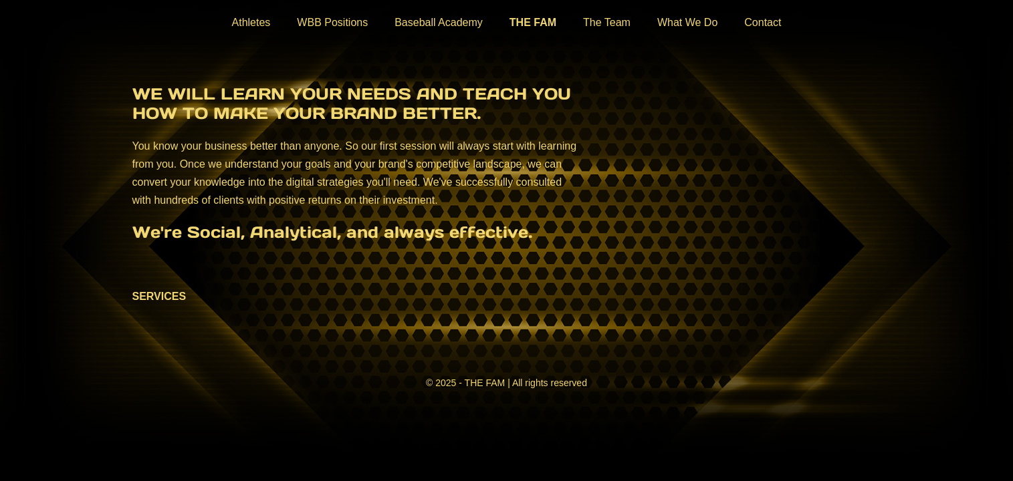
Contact (762, 22)
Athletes (251, 22)
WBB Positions (332, 22)
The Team (607, 22)
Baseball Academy (439, 22)
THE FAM (533, 22)
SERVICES (159, 296)
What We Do (687, 22)
